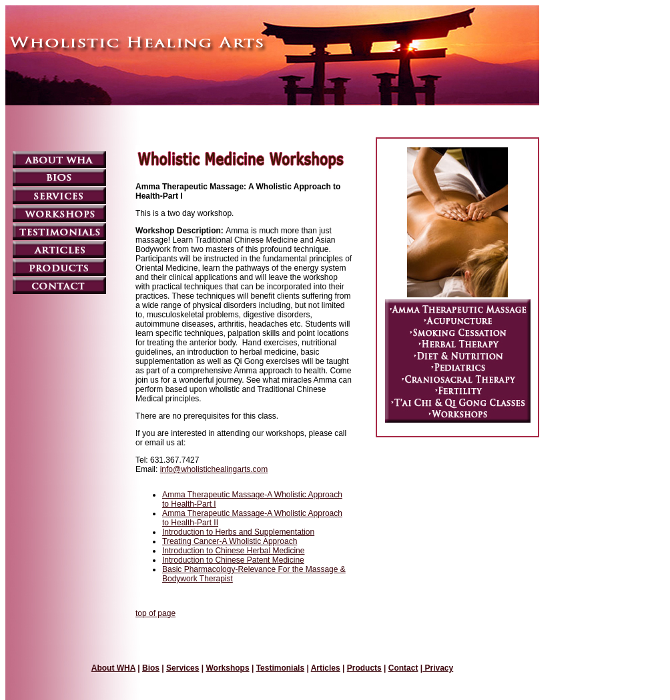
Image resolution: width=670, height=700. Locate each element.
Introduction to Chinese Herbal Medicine (233, 550)
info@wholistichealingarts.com (214, 469)
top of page (155, 613)
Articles (325, 668)
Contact (403, 668)
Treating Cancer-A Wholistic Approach (229, 541)
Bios (150, 668)
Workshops (227, 668)
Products (364, 668)
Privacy (437, 668)
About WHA (113, 668)
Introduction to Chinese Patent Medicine (233, 560)
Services (182, 668)
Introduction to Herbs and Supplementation (238, 532)
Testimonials (280, 668)
